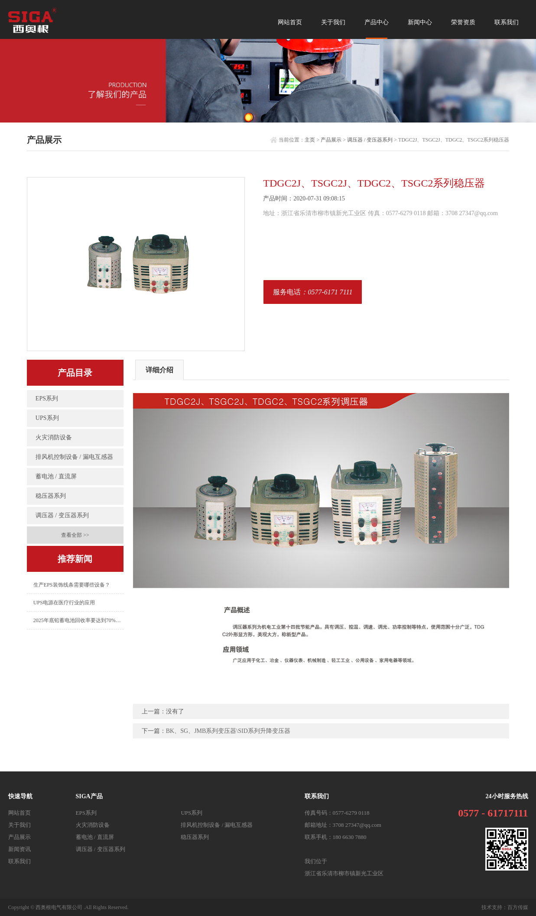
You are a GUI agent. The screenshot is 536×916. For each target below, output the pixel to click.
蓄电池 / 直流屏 (56, 476)
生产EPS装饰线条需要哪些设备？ (71, 585)
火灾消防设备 (54, 437)
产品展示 (331, 140)
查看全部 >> (75, 535)
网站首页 (290, 22)
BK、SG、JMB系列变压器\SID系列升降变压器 (228, 731)
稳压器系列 (51, 496)
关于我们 (333, 22)
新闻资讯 (19, 849)
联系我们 (506, 22)
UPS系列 (47, 418)
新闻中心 (420, 22)
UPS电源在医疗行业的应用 (64, 603)
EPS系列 (47, 398)
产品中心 (376, 28)
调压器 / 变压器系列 (370, 140)
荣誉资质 (463, 22)
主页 (310, 140)
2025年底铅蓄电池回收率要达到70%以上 (78, 620)
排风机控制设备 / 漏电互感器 (74, 457)
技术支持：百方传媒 (504, 907)
